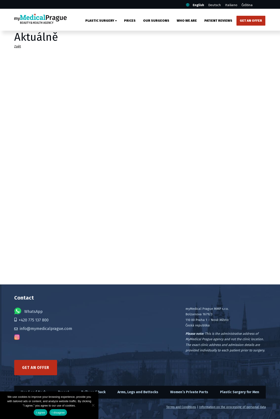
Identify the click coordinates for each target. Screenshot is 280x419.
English (198, 5)
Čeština (247, 5)
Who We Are (187, 21)
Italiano (231, 5)
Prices (130, 21)
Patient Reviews (218, 21)
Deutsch (214, 5)
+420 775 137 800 (31, 320)
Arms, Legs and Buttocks (137, 392)
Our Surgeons (156, 21)
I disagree (58, 412)
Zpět (17, 46)
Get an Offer (251, 21)
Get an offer (35, 367)
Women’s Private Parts (189, 392)
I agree (40, 412)
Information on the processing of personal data (232, 407)
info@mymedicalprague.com (43, 328)
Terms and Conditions (181, 407)
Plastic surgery (99, 21)
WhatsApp (28, 311)
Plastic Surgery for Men (239, 392)
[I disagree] (93, 405)
